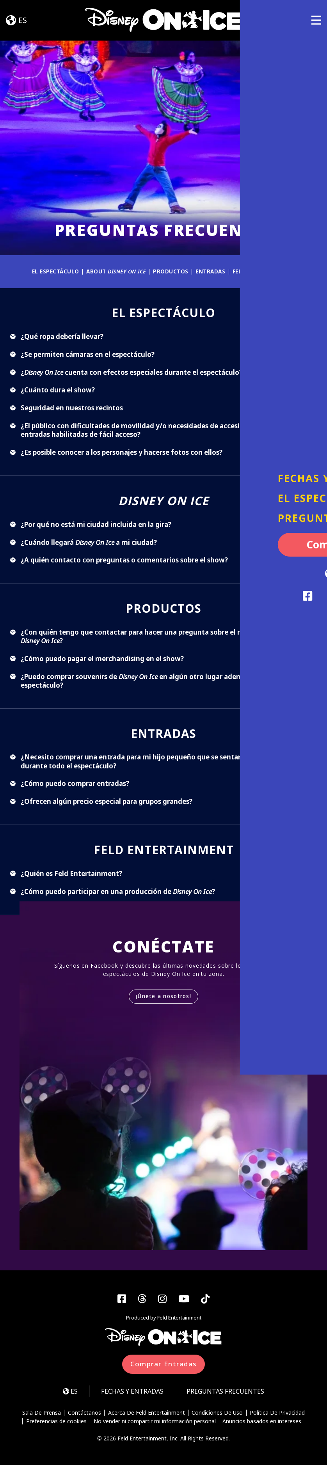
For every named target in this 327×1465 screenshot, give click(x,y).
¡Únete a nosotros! (164, 996)
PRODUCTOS (170, 271)
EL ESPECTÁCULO (51, 271)
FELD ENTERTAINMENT (266, 271)
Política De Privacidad (278, 1413)
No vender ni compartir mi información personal (155, 1422)
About (114, 271)
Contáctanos (84, 1413)
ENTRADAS (210, 271)
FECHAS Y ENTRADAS (130, 1391)
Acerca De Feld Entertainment (146, 1413)
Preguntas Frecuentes (229, 1391)
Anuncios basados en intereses (262, 1422)
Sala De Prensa (41, 1413)
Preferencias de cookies (56, 1422)
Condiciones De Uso (217, 1413)
